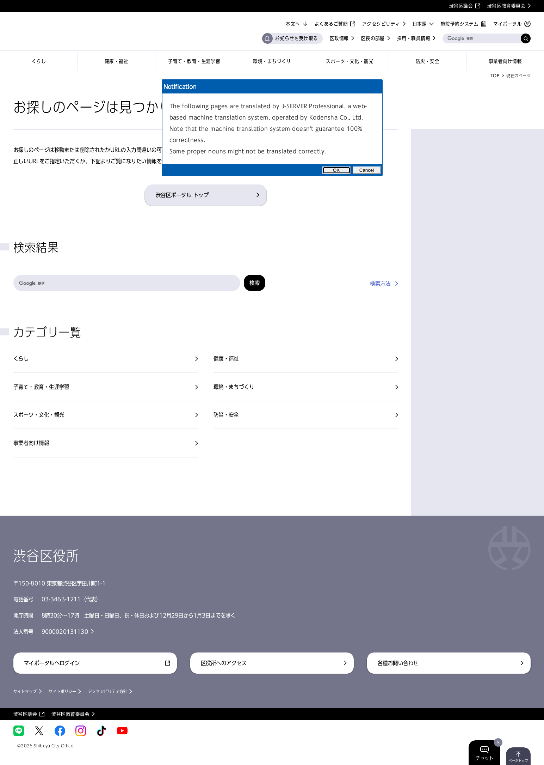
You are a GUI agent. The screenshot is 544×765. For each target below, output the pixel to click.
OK (336, 170)
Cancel (366, 170)
